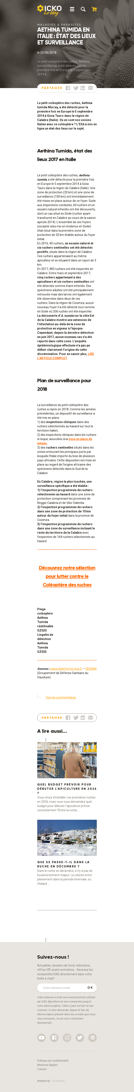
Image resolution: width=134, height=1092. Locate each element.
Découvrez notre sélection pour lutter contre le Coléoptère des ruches (67, 576)
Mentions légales (47, 1064)
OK (90, 987)
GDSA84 (91, 668)
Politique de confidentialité (52, 1060)
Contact (42, 1069)
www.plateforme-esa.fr (66, 668)
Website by (51, 1080)
